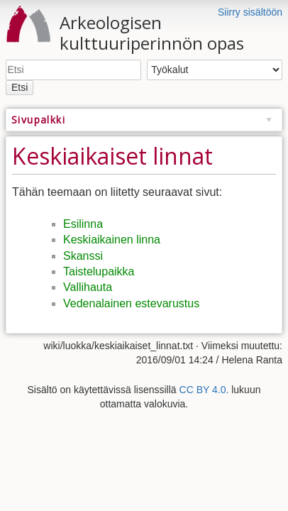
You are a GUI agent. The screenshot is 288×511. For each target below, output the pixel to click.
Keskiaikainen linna (111, 239)
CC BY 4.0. (204, 389)
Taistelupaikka (99, 271)
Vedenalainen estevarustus (131, 303)
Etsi (19, 87)
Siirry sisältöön (250, 12)
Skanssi (83, 256)
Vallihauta (87, 287)
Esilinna (83, 224)
